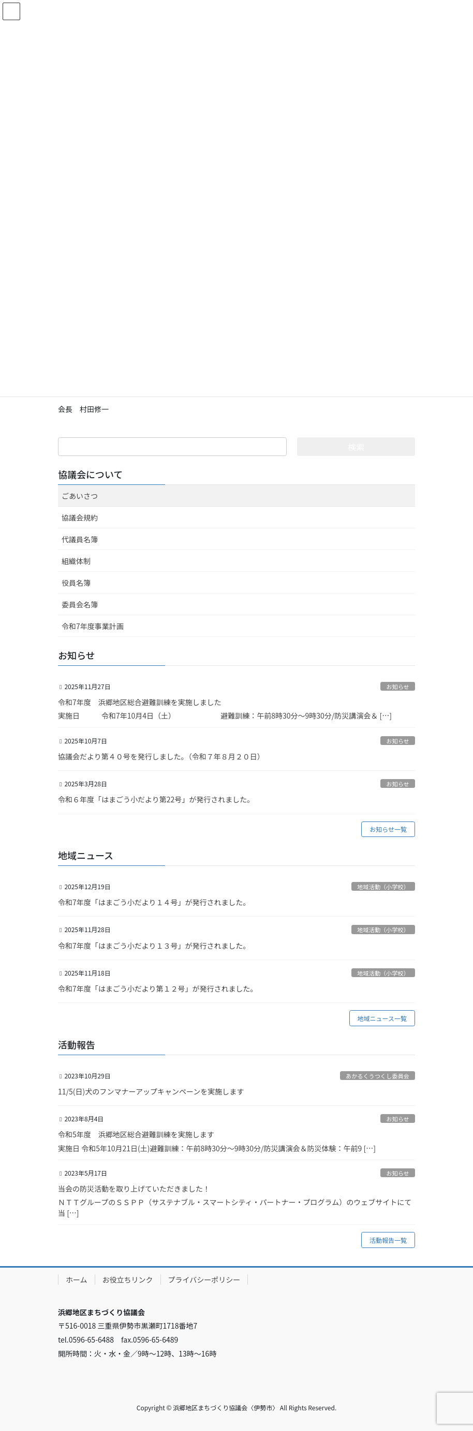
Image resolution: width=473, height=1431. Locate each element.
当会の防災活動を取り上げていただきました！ (134, 1188)
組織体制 (76, 561)
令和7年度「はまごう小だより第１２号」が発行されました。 (158, 988)
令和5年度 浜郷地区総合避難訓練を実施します (136, 1134)
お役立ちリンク (127, 1279)
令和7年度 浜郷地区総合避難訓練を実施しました (139, 702)
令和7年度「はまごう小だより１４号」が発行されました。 (154, 902)
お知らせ (397, 686)
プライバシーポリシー (204, 1279)
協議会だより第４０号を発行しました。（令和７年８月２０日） (161, 756)
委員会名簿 (80, 604)
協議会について (90, 474)
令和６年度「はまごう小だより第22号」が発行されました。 (156, 799)
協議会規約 (80, 517)
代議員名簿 (80, 539)
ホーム (76, 1279)
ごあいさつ (80, 496)
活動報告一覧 (388, 1240)
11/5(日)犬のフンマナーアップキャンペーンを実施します (151, 1091)
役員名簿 (76, 582)
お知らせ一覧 (388, 829)
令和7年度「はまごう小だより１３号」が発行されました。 (154, 945)
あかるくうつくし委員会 (377, 1076)
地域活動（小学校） (383, 886)
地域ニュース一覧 (382, 1018)
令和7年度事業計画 (93, 626)
